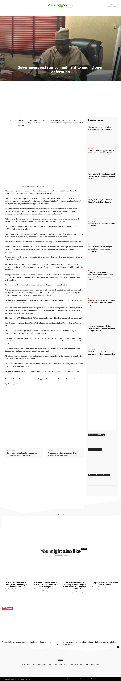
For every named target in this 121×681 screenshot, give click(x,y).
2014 (87, 665)
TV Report (7, 608)
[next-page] (62, 598)
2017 (71, 665)
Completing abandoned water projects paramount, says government (22, 454)
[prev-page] (58, 598)
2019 (60, 665)
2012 (97, 665)
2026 (23, 665)
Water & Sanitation (60, 63)
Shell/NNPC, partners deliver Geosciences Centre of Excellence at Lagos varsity (101, 328)
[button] (6, 5)
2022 (44, 665)
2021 (50, 665)
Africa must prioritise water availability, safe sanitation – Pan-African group (45, 584)
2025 (28, 665)
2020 (55, 665)
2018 (65, 665)
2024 (34, 665)
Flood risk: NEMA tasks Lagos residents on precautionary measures (100, 249)
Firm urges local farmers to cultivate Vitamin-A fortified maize (62, 454)
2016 (76, 665)
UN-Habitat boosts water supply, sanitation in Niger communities (16, 584)
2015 (81, 665)
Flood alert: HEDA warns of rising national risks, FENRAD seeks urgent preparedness (101, 302)
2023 (39, 665)
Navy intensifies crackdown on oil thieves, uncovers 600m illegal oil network (102, 176)
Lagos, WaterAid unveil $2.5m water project (105, 583)
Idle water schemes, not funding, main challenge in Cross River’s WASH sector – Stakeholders (75, 585)
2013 (92, 665)
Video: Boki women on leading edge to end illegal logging (26, 642)
